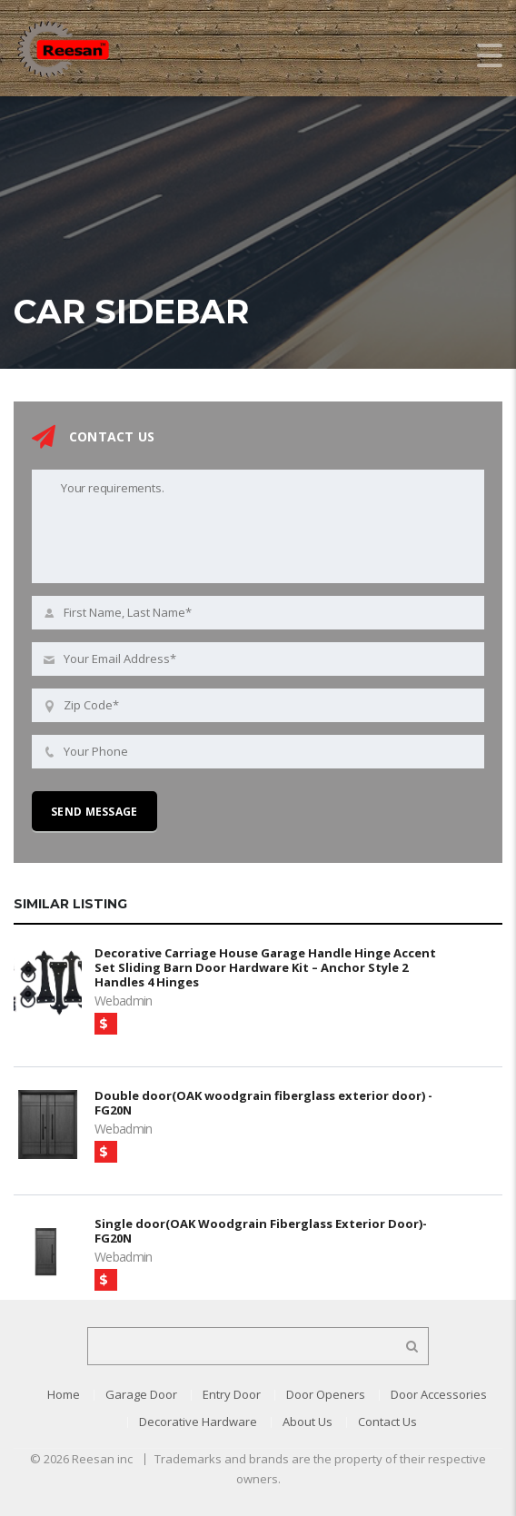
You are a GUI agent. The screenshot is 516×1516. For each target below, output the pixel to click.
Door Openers (325, 1394)
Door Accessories (439, 1394)
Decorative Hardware (198, 1421)
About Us (307, 1421)
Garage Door (141, 1394)
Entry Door (232, 1394)
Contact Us (387, 1421)
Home (63, 1394)
